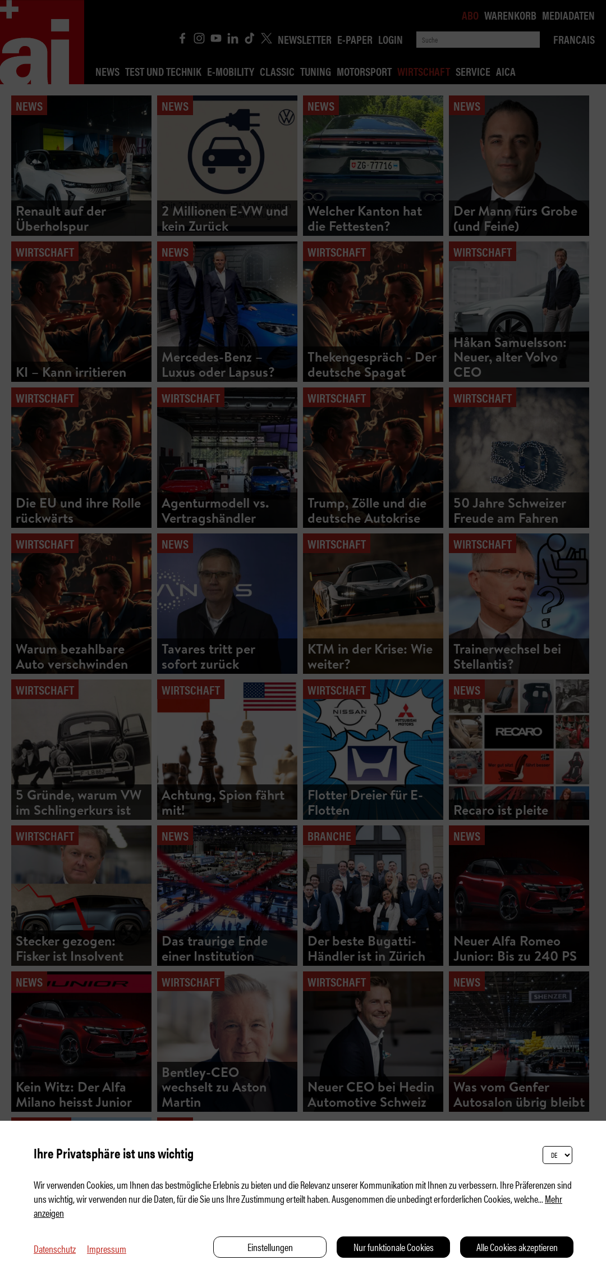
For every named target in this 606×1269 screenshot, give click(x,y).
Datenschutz (55, 1248)
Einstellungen (270, 1247)
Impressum (106, 1248)
